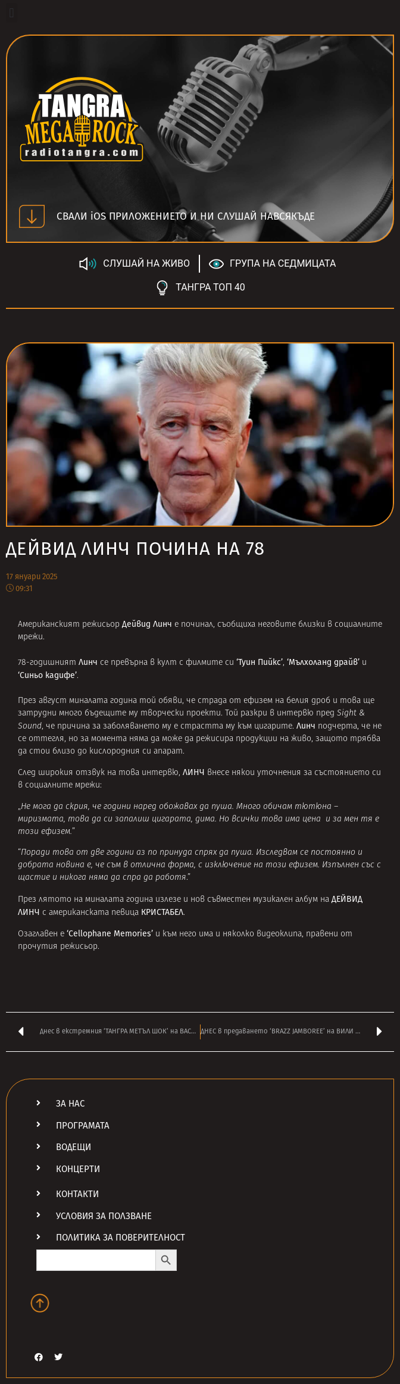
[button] (11, 13)
